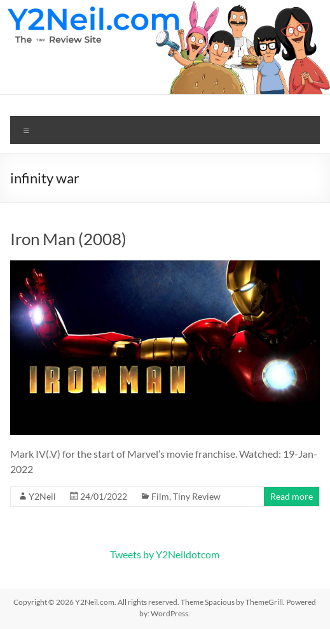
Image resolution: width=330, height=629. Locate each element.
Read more (291, 496)
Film (160, 496)
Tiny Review (197, 496)
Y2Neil (42, 496)
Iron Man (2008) (68, 239)
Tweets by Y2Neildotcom (164, 554)
